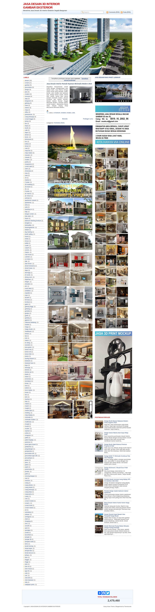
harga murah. (29, 329)
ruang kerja (28, 492)
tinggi (26, 562)
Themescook (127, 606)
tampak (27, 537)
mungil (27, 424)
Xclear (108, 606)
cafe (26, 130)
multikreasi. (28, 422)
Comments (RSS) (114, 12)
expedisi (27, 293)
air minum (28, 196)
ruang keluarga (29, 117)
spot (26, 528)
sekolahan (28, 512)
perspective (28, 451)
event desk (28, 288)
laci (26, 394)
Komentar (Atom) (59, 123)
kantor (27, 356)
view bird (27, 578)
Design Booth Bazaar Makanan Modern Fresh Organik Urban (116, 421)
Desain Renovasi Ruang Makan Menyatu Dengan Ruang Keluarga (116, 526)
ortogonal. (28, 435)
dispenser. (28, 279)
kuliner (27, 388)
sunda (27, 532)
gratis (26, 315)
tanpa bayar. (28, 548)
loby (26, 401)
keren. (27, 137)
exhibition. (28, 291)
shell (26, 519)
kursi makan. (29, 390)
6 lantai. (27, 191)
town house (28, 569)
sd (25, 510)
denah (27, 135)
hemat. (27, 333)
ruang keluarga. (29, 489)
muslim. (27, 428)
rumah (27, 83)
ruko (26, 498)
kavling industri (29, 358)
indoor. (27, 340)
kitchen (27, 370)
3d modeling (28, 184)
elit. (26, 286)
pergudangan (29, 449)
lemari (27, 146)
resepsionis (28, 164)
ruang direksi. (29, 485)
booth (26, 128)
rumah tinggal (29, 119)
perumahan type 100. (31, 456)
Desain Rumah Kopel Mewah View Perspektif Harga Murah (114, 515)
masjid (27, 408)
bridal (26, 239)
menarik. (27, 155)
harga (26, 327)
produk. (27, 471)
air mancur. (28, 193)
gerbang (27, 309)
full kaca (27, 300)
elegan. (27, 281)
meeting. (27, 413)
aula (26, 207)
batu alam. (28, 216)
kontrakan (28, 381)
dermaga (27, 272)
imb (26, 338)
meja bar (27, 150)
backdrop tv (28, 209)
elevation (27, 284)
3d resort (27, 187)
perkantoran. (29, 114)
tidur (26, 557)
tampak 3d (28, 539)
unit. (26, 575)
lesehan (27, 399)
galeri (26, 304)
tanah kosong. (29, 546)
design (27, 89)
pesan (27, 460)
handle (27, 324)
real (26, 478)
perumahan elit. (29, 453)
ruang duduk (29, 487)
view (26, 175)
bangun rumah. (29, 214)
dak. (26, 261)
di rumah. (28, 275)
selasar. (27, 514)
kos (26, 141)
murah (27, 426)
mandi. (27, 406)
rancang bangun (30, 476)
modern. (27, 159)
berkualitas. (28, 225)
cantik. (27, 245)
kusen (27, 392)
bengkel (27, 223)
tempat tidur (28, 550)
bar (26, 123)
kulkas (27, 144)
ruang (26, 483)
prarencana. (28, 469)
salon (26, 168)
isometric (27, 345)
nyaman (27, 431)
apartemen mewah (30, 200)
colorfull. (27, 257)
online (27, 433)
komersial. (28, 379)
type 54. (27, 571)
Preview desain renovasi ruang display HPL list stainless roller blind (117, 480)
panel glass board (30, 444)
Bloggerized (119, 606)
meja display (29, 415)
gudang (27, 318)
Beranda (64, 119)
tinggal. (27, 559)
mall (26, 148)
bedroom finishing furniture (33, 220)
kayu (26, 365)
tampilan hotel (29, 541)
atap (26, 98)
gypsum (27, 320)
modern (27, 94)
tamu (26, 544)
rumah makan (29, 507)
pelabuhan (28, 446)
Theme (113, 606)
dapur (26, 132)
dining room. (28, 277)
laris (26, 397)
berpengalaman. (30, 227)
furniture (27, 302)
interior (27, 107)
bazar (26, 218)
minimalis (28, 417)
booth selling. (29, 234)
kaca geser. (28, 347)
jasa (26, 92)
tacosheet (28, 535)
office (26, 112)
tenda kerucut (29, 553)
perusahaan (28, 458)
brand (26, 236)
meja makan (28, 153)
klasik (26, 374)
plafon (27, 465)
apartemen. (28, 202)
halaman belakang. (30, 322)
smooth (27, 526)
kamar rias (28, 349)
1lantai (27, 180)
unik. (73, 112)
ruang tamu (28, 494)
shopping (27, 521)
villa (26, 582)
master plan (28, 410)
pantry (27, 162)
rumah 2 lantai (29, 501)
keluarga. (27, 367)
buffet (26, 243)
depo (26, 270)
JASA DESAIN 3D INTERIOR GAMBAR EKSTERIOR (41, 5)
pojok (26, 467)
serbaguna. (28, 517)
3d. (26, 189)
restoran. (27, 480)
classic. (27, 252)
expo (26, 295)
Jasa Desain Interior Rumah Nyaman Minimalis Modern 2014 (69, 84)
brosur (27, 241)
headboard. (28, 331)
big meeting (28, 232)
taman (27, 121)
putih (26, 474)
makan (27, 404)
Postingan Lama (88, 119)
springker (27, 530)
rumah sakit (28, 166)
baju (26, 211)
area (26, 205)
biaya (26, 126)
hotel (26, 105)
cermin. (27, 250)
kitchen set (28, 372)
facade (27, 297)
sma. (26, 523)
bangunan (28, 101)
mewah (27, 157)
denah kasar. (29, 268)
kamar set (28, 352)
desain (27, 80)
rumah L (27, 503)
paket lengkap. (29, 440)
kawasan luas (29, 363)
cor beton (28, 259)
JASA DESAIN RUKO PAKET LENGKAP (107, 77)
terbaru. (27, 555)
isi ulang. (27, 343)
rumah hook (28, 505)
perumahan (28, 87)
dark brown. (28, 263)
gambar (27, 85)
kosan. (27, 383)
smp (26, 173)
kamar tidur (28, 354)
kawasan (27, 361)
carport (27, 248)
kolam (27, 376)
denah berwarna (30, 266)
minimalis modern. (30, 419)
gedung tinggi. (29, 306)
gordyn (27, 313)
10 (25, 178)
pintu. (26, 462)
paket (26, 437)
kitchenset (28, 139)
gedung (27, 103)
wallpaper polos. (30, 584)
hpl (26, 336)
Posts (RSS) (127, 12)
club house (28, 254)
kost (26, 385)
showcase (28, 171)
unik (26, 573)
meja (26, 110)
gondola (27, 311)
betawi (27, 230)
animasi (27, 198)
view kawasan (29, 580)
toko (26, 564)
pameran (27, 442)
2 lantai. (27, 182)
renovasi (27, 96)
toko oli (27, 566)
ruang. (27, 496)
